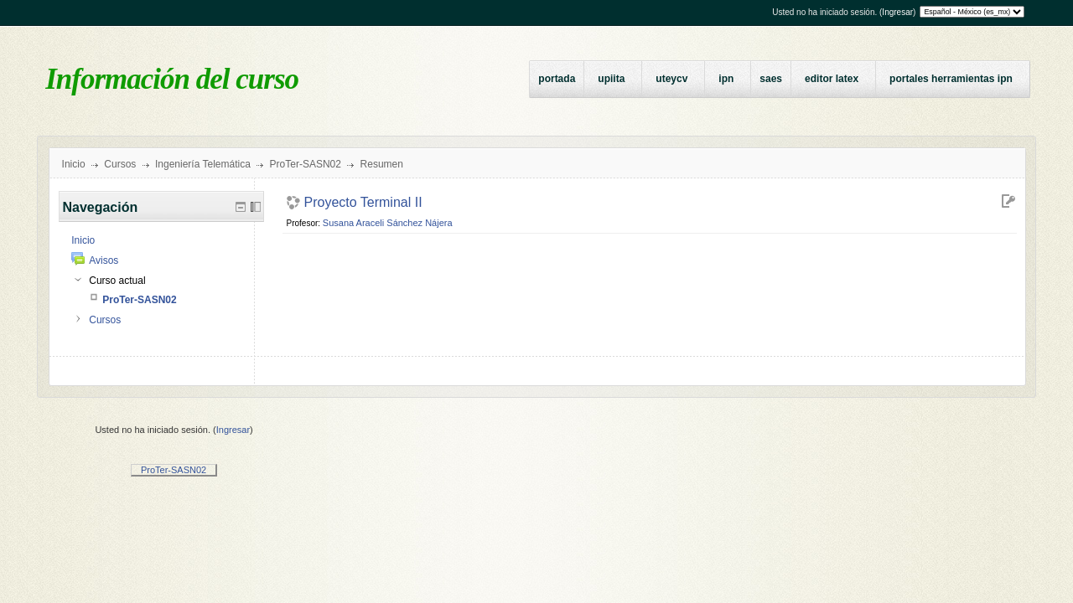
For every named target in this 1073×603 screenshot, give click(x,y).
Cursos (120, 164)
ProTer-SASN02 (305, 164)
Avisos (103, 260)
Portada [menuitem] (556, 79)
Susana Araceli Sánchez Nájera (388, 223)
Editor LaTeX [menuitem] (831, 79)
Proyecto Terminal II (363, 202)
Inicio (74, 164)
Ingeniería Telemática (203, 164)
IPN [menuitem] (725, 79)
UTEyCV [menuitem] (671, 79)
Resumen (381, 164)
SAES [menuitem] (770, 79)
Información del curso (171, 79)
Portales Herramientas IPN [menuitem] (951, 79)
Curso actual (117, 280)
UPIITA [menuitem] (611, 79)
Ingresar (897, 12)
